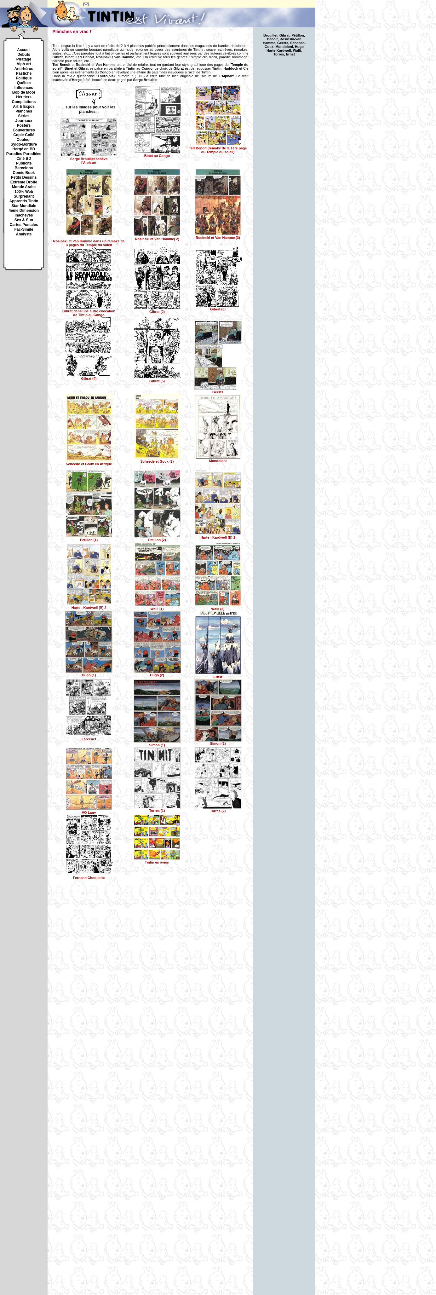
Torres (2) (218, 809)
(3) (218, 307)
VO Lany (88, 810)
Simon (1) (157, 743)
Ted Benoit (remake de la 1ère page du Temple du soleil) (218, 148)
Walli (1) (157, 607)
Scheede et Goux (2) (157, 459)
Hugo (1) (88, 673)
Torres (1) (157, 809)
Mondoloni (218, 459)
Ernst (218, 675)
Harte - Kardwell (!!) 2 (88, 606)
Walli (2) (218, 607)
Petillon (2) (157, 538)
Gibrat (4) (88, 376)
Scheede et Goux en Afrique (88, 462)
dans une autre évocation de (88, 311)
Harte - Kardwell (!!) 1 (218, 535)
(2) (157, 310)
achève (89, 159)
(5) (157, 379)
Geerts (218, 390)
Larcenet (88, 737)
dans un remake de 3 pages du (89, 239)
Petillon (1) (88, 538)
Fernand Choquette (89, 876)
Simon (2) (218, 741)
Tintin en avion (157, 860)
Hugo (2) (157, 673)
